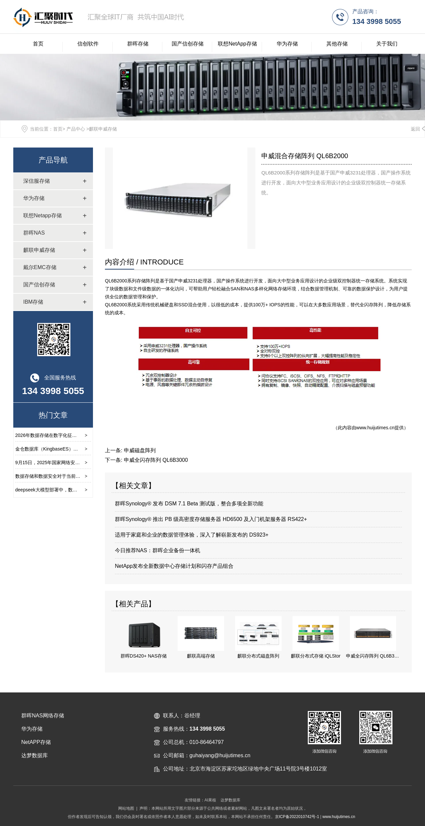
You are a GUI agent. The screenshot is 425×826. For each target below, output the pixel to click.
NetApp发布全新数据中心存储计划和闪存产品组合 (174, 566)
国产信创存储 (188, 44)
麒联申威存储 (39, 250)
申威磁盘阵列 (140, 450)
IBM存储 (33, 302)
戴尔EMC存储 (39, 267)
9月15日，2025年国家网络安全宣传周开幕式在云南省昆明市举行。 (84, 462)
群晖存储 (137, 44)
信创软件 (88, 44)
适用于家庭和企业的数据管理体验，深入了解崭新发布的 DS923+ (192, 535)
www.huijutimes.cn (375, 427)
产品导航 (53, 160)
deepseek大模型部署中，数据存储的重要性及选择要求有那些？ (81, 489)
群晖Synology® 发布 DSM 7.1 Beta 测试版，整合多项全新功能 (189, 503)
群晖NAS (34, 233)
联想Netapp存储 (42, 215)
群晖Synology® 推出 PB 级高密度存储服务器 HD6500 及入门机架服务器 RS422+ (211, 519)
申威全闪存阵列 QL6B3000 (156, 460)
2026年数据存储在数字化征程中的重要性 (57, 435)
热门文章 (53, 415)
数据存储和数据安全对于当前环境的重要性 (59, 476)
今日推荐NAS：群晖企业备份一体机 (157, 550)
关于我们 (386, 44)
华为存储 (287, 44)
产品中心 (75, 129)
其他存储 (337, 44)
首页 (38, 44)
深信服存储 (36, 181)
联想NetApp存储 (237, 44)
